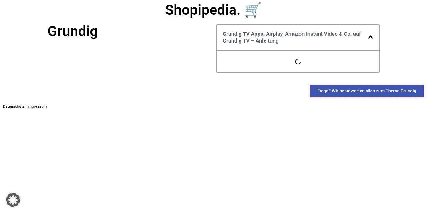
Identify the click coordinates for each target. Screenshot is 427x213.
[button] (370, 37)
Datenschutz (13, 106)
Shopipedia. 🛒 (213, 9)
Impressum (37, 106)
